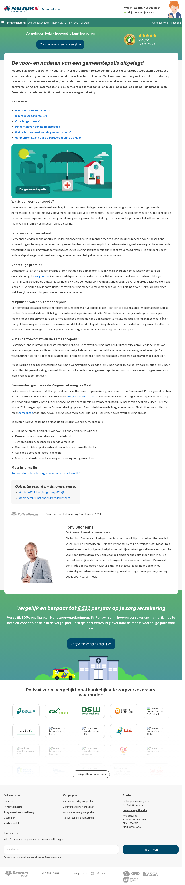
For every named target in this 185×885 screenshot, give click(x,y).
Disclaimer (9, 817)
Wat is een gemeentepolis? (32, 110)
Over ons (9, 801)
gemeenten (25, 413)
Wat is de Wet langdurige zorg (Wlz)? (41, 492)
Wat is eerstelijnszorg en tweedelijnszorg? (45, 498)
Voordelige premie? (27, 121)
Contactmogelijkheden (135, 810)
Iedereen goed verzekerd (31, 116)
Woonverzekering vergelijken (79, 812)
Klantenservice (160, 22)
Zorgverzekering (51, 9)
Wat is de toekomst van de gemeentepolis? (43, 132)
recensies (146, 44)
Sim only (73, 22)
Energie (85, 22)
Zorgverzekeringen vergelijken (60, 44)
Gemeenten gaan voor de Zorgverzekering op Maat (48, 137)
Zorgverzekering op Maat (82, 396)
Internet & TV (59, 22)
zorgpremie (42, 276)
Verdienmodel (11, 823)
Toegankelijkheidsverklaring (19, 812)
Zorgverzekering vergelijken (78, 807)
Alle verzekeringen (38, 22)
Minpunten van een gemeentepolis (37, 127)
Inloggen (176, 22)
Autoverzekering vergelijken (78, 801)
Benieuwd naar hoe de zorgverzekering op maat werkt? (45, 473)
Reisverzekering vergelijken (78, 817)
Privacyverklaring (13, 807)
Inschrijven (150, 849)
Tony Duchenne (80, 527)
